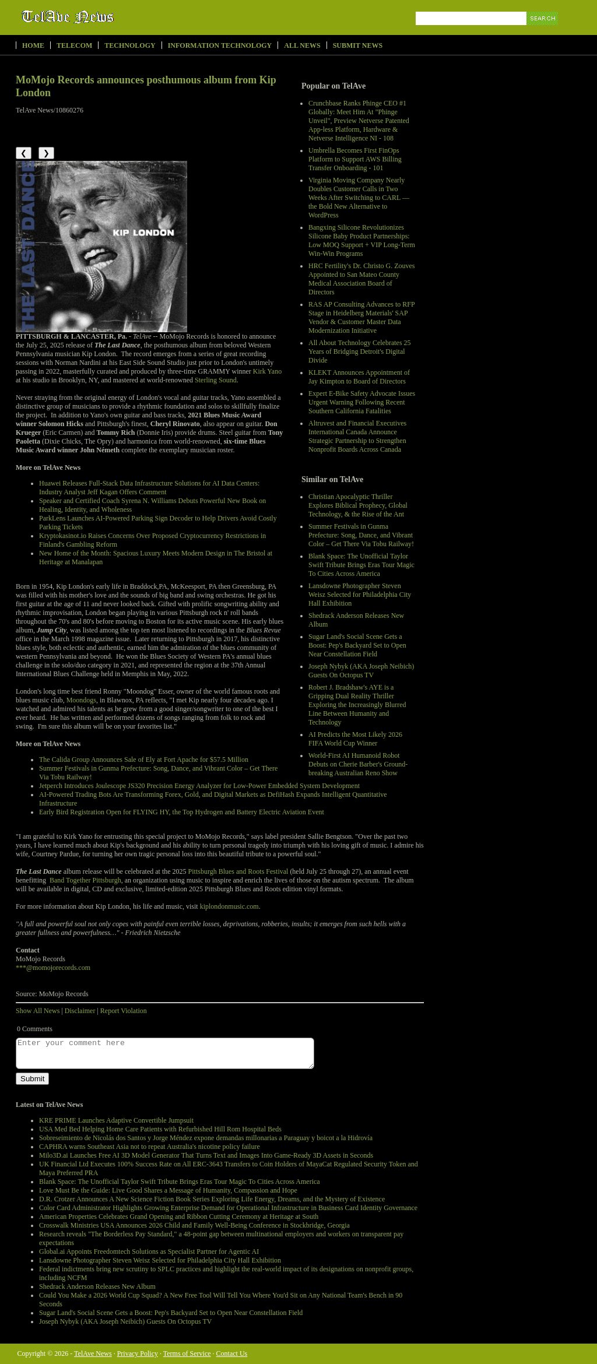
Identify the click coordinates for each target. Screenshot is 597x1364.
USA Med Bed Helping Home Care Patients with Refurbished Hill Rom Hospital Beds (160, 1129)
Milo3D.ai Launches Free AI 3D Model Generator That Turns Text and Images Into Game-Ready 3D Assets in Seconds (206, 1155)
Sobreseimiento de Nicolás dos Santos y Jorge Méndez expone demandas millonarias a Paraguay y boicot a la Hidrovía (206, 1138)
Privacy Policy (137, 1353)
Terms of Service (187, 1353)
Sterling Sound (216, 380)
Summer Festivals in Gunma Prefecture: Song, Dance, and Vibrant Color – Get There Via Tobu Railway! (361, 535)
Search (543, 31)
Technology (129, 45)
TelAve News (102, 16)
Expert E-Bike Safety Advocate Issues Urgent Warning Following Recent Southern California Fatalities (361, 402)
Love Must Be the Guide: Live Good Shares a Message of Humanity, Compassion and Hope (168, 1190)
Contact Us (232, 1353)
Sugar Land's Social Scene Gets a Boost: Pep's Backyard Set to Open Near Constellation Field (357, 645)
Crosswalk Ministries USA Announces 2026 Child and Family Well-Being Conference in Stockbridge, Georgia (194, 1225)
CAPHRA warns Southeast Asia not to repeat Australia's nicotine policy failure (149, 1146)
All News (302, 45)
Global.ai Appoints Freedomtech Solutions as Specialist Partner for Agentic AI (149, 1251)
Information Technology (220, 45)
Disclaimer (80, 1011)
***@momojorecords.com (53, 968)
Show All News (37, 1011)
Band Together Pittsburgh (85, 880)
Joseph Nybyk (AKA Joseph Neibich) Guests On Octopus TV (361, 670)
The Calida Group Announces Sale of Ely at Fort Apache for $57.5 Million (143, 759)
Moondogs (81, 700)
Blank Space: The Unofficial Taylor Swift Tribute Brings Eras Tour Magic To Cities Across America (361, 565)
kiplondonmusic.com (229, 906)
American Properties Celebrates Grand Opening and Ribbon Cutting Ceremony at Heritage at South (178, 1216)
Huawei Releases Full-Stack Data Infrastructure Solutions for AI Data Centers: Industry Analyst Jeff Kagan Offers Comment (149, 487)
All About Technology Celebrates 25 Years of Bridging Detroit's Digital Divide (359, 351)
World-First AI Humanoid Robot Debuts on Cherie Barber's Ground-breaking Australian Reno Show (358, 764)
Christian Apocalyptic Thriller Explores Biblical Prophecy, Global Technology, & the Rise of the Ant (358, 505)
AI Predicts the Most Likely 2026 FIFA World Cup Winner (355, 738)
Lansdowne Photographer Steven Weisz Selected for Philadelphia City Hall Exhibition (359, 594)
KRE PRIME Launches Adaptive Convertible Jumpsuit (116, 1120)
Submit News (357, 45)
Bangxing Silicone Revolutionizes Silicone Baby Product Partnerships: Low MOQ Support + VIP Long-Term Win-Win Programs (361, 240)
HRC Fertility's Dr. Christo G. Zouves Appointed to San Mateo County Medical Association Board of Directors (361, 279)
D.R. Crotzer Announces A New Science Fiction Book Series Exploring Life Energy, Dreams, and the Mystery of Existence (212, 1199)
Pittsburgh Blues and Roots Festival (238, 871)
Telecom (74, 45)
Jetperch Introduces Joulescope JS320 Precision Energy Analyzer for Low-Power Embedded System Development (199, 786)
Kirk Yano (267, 371)
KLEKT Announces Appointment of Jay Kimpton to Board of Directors (359, 376)
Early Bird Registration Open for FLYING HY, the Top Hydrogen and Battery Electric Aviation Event (181, 812)
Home (33, 45)
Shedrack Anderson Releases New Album (97, 1286)
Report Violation (123, 1011)
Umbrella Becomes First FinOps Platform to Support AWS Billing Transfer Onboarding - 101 (355, 159)
